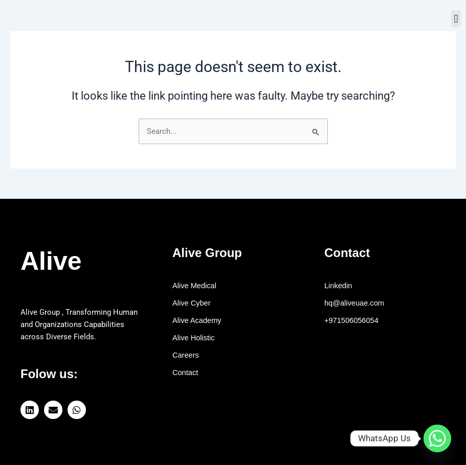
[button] (456, 18)
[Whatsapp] (437, 438)
